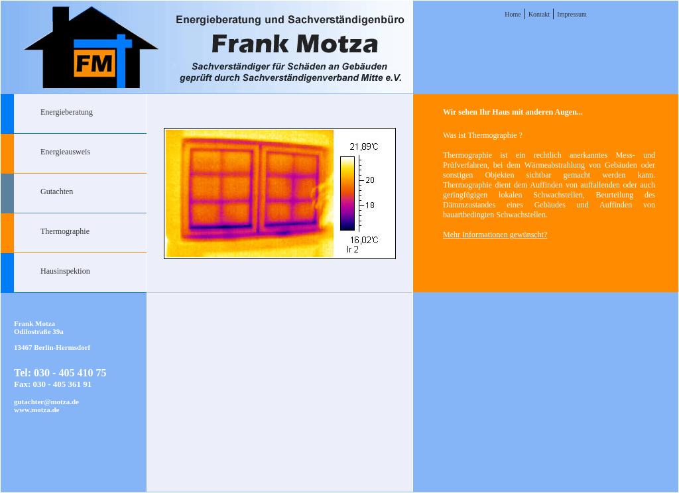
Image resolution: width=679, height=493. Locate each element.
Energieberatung (66, 112)
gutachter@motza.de (46, 402)
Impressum (571, 14)
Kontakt (539, 14)
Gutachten (56, 191)
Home (513, 14)
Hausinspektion (65, 271)
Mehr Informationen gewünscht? (495, 234)
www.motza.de (36, 409)
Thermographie (65, 231)
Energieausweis (65, 151)
